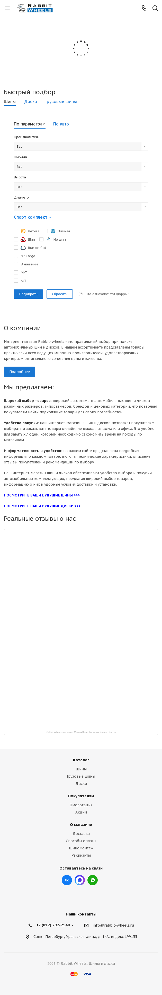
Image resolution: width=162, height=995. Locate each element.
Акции (81, 812)
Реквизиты (81, 855)
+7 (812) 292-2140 (53, 924)
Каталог (81, 759)
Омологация (81, 805)
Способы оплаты (81, 841)
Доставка (81, 833)
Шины (81, 769)
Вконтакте (67, 880)
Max (80, 880)
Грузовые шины (81, 776)
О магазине (81, 824)
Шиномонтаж (81, 848)
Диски (81, 783)
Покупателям (81, 795)
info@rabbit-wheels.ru (113, 925)
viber (92, 880)
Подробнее (19, 371)
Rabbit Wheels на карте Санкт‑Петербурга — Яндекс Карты (81, 732)
